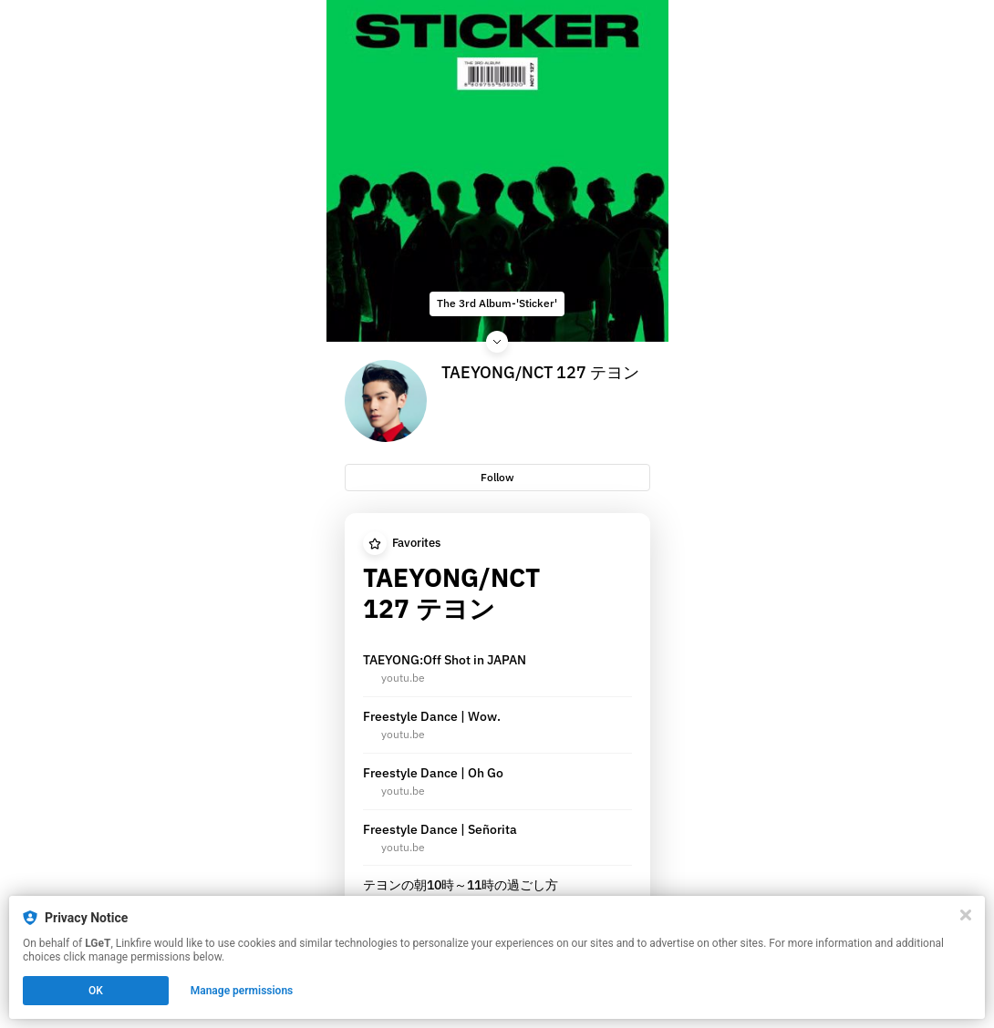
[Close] (965, 915)
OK (95, 990)
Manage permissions (242, 990)
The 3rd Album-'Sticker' (497, 303)
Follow (497, 477)
